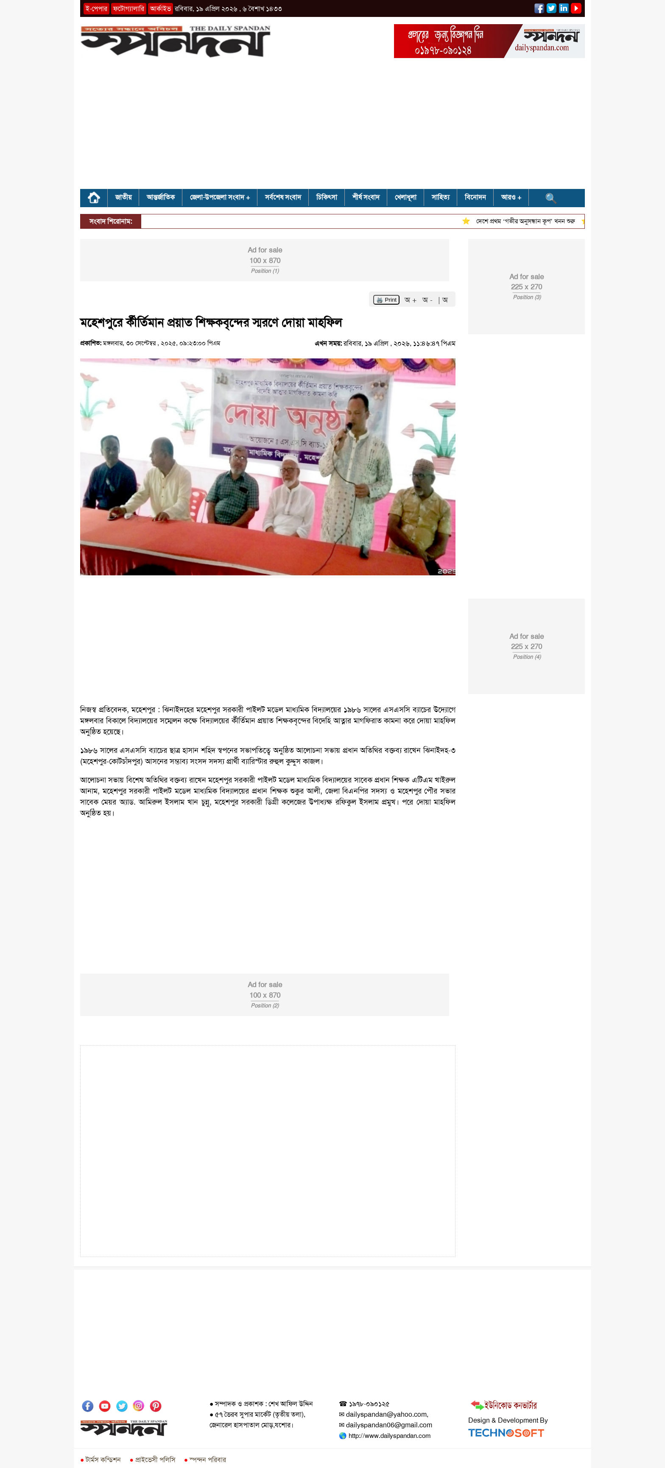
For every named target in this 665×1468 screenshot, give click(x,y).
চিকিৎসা (326, 197)
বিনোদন (475, 197)
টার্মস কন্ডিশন (100, 1459)
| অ (443, 300)
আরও (508, 197)
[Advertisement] (332, 126)
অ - (428, 300)
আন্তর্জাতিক (161, 197)
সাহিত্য (441, 197)
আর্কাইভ (160, 8)
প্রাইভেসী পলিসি (152, 1459)
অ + (412, 300)
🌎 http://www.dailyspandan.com (384, 1436)
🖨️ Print (386, 300)
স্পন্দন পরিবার (205, 1459)
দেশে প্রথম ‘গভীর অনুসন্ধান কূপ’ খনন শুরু (529, 221)
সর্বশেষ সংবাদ (283, 197)
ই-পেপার (96, 8)
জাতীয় (123, 197)
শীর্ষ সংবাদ (366, 197)
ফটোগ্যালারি (128, 8)
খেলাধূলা (405, 197)
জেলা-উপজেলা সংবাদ (217, 197)
